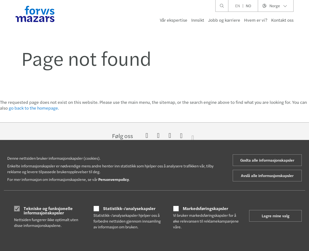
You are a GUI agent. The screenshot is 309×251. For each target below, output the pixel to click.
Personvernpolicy (113, 179)
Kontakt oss (282, 20)
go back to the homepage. (34, 108)
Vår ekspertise (173, 20)
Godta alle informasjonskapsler (267, 160)
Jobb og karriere (224, 20)
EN (237, 5)
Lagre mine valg (275, 215)
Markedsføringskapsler (205, 208)
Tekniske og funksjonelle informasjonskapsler (48, 210)
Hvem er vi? (255, 20)
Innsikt (197, 20)
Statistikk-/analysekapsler (129, 208)
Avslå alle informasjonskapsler (267, 175)
